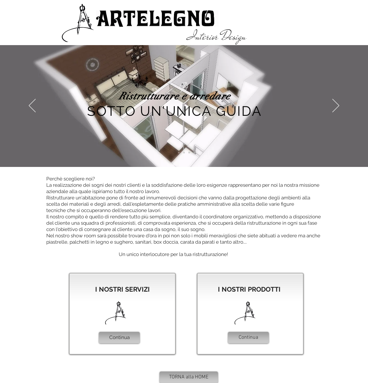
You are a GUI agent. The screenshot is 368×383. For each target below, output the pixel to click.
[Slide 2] (184, 152)
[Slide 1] (179, 152)
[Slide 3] (189, 152)
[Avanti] (335, 106)
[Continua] (119, 337)
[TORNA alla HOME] (189, 377)
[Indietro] (32, 106)
